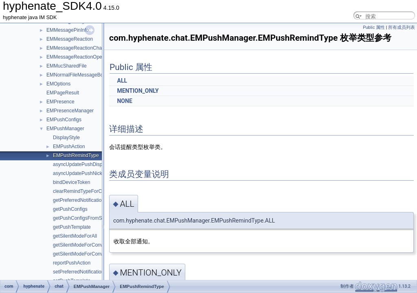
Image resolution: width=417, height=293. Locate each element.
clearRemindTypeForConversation (90, 191)
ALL (122, 80)
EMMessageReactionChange (78, 48)
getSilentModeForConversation (86, 245)
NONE (124, 101)
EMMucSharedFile (66, 66)
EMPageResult (62, 93)
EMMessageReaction (69, 39)
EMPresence (60, 102)
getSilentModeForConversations (88, 254)
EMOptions (58, 84)
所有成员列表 (401, 27)
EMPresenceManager (70, 111)
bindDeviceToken (71, 182)
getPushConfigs (70, 209)
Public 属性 (374, 27)
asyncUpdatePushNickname (83, 173)
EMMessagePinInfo (67, 30)
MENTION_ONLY (137, 90)
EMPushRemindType (76, 155)
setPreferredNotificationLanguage (89, 272)
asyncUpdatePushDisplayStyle (86, 164)
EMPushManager (65, 128)
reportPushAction (71, 263)
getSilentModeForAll (75, 236)
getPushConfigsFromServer (83, 218)
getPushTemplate (72, 227)
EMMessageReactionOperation (80, 57)
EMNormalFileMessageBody (77, 75)
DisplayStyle (66, 137)
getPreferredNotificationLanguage (89, 200)
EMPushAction (69, 146)
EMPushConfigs (63, 119)
